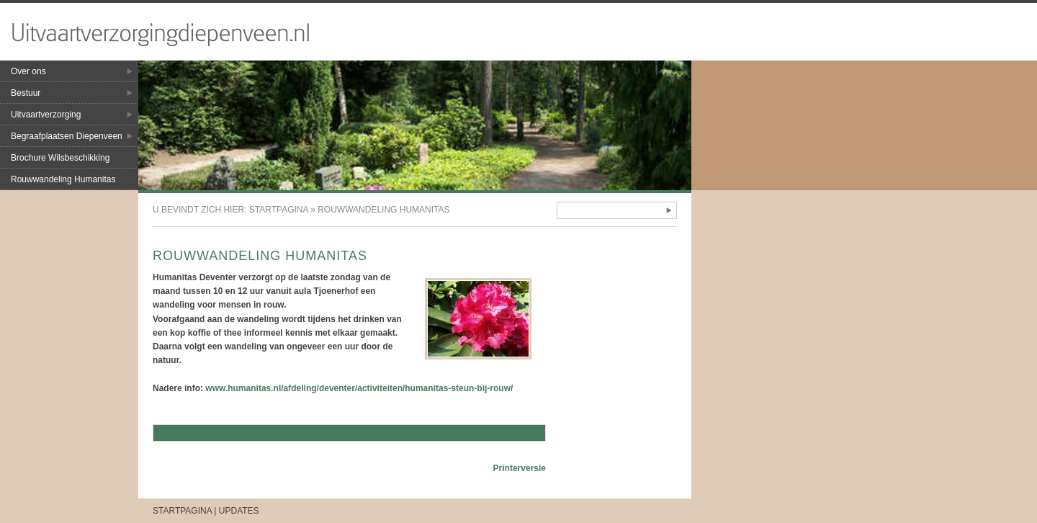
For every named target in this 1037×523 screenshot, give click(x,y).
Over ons (28, 71)
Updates (239, 511)
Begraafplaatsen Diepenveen (66, 136)
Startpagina (278, 210)
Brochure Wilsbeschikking (60, 158)
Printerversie (519, 468)
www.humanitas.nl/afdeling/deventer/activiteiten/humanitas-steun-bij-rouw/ (359, 388)
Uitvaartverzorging (46, 114)
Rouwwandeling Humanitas (63, 179)
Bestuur (25, 93)
